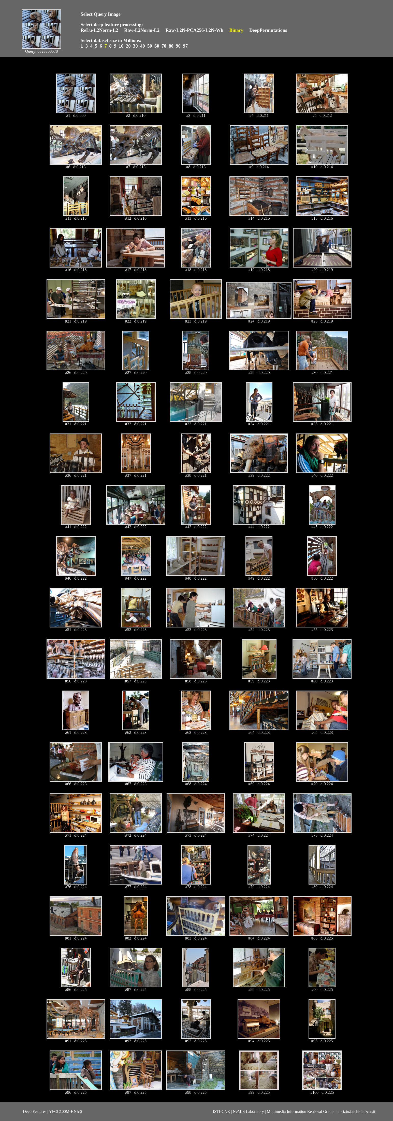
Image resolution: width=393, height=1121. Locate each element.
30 (135, 46)
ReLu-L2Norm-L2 (99, 30)
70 (164, 46)
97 (185, 46)
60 (156, 46)
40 (142, 46)
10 (121, 46)
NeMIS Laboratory (248, 1111)
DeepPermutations (268, 30)
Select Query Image (101, 14)
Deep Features (34, 1111)
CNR (226, 1111)
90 (178, 46)
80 (171, 46)
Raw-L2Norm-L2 (141, 30)
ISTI (216, 1111)
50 (149, 46)
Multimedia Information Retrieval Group (300, 1111)
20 (128, 46)
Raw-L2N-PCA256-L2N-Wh (195, 30)
